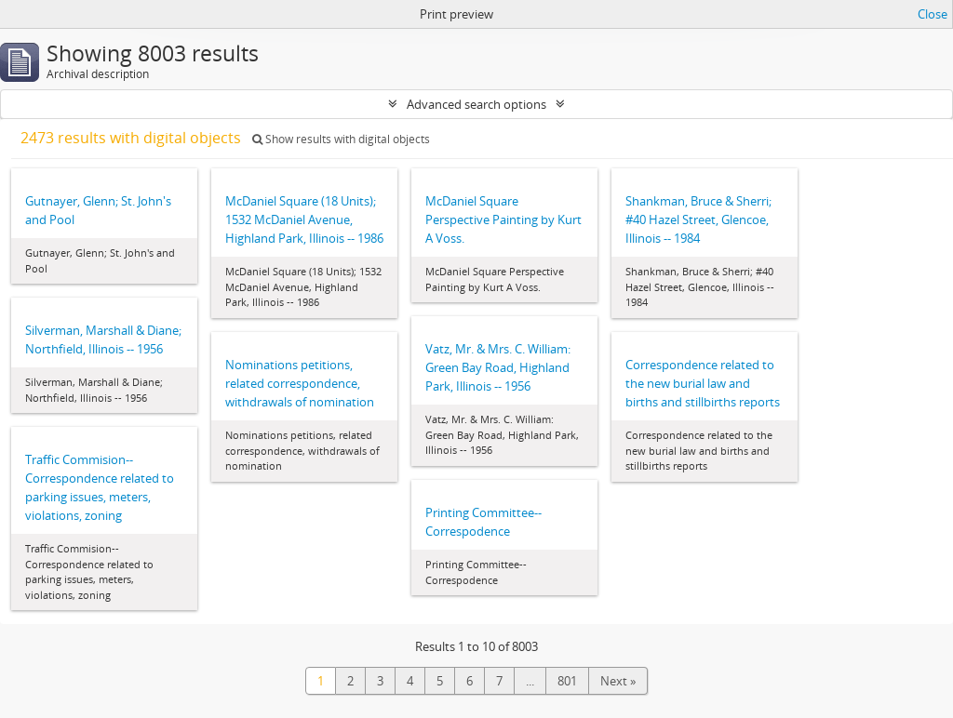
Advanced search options (476, 104)
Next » (618, 680)
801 (567, 680)
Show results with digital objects (341, 139)
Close (932, 14)
